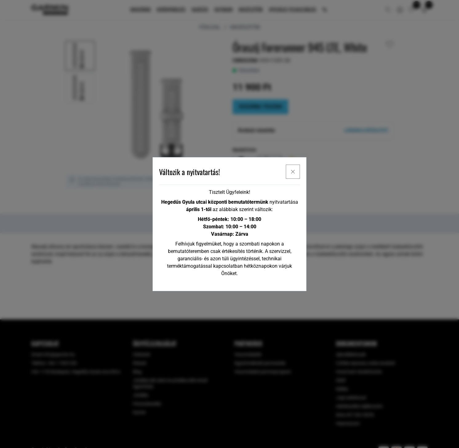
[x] (293, 172)
